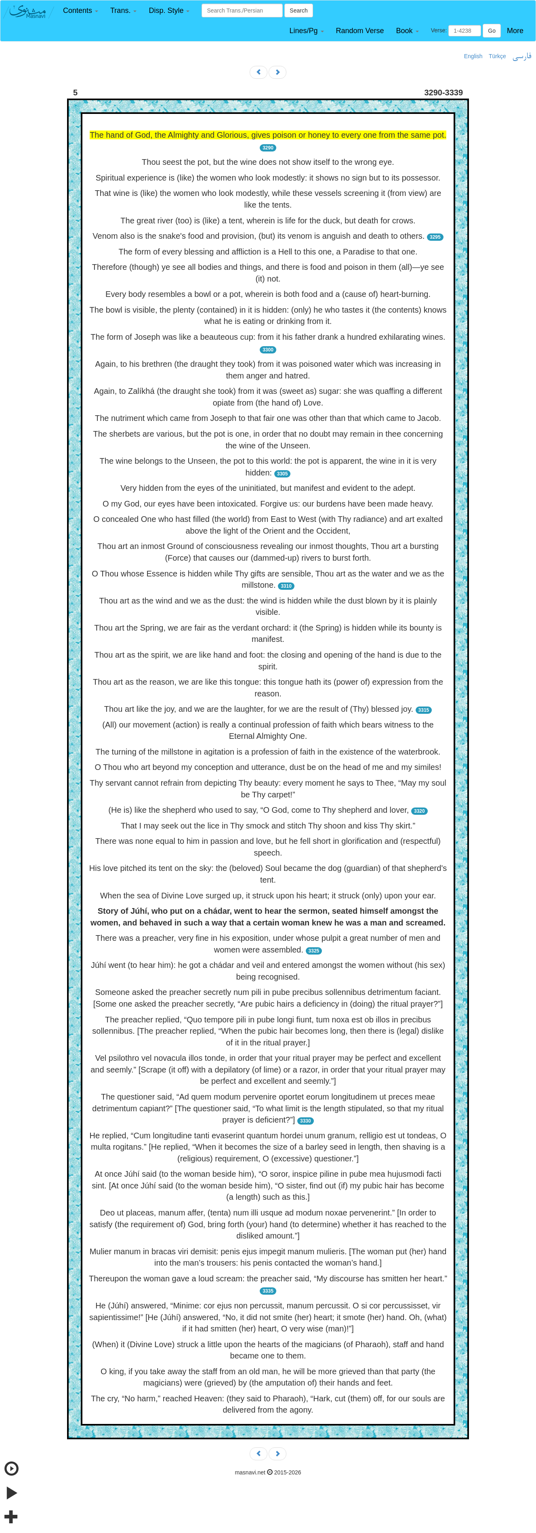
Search (298, 10)
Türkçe (497, 56)
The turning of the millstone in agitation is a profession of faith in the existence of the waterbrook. (268, 751)
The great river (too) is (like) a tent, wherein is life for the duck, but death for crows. (267, 220)
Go (492, 30)
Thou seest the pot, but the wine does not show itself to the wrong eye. (268, 162)
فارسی (521, 56)
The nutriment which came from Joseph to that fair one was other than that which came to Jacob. (268, 418)
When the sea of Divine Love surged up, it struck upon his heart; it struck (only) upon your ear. (268, 895)
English (473, 56)
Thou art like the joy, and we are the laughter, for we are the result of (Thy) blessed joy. (258, 708)
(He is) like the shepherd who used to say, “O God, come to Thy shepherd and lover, (258, 809)
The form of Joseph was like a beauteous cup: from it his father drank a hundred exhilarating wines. (267, 336)
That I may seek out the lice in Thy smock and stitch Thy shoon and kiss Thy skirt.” (268, 825)
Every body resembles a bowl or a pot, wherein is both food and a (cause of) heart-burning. (268, 294)
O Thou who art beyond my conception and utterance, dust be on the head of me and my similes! (268, 767)
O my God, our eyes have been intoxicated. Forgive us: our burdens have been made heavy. (268, 503)
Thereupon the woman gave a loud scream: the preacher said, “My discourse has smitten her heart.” (268, 1278)
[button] (80, 10)
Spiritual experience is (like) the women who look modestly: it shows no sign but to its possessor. (268, 177)
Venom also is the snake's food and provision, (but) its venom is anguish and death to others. (258, 235)
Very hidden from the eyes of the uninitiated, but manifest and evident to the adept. (267, 488)
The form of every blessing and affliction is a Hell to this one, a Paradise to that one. (267, 251)
